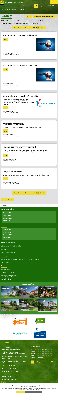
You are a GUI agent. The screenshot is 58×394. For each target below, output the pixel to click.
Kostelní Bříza (45, 288)
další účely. (34, 386)
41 (36, 27)
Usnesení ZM (7, 218)
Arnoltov (5, 301)
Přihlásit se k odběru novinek (45, 16)
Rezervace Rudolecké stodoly (9, 315)
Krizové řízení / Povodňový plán (11, 246)
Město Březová (11, 10)
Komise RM (6, 237)
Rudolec (24, 288)
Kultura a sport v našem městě (27, 21)
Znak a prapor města (7, 272)
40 (34, 27)
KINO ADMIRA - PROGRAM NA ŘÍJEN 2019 (20, 35)
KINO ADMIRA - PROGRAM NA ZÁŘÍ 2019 (20, 65)
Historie (3, 266)
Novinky (3, 206)
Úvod (2, 10)
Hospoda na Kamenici (12, 171)
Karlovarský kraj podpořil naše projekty (20, 96)
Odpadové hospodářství (23, 23)
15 (25, 27)
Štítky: (3, 21)
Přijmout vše (20, 392)
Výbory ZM (6, 221)
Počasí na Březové (51, 5)
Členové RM (7, 229)
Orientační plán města (8, 243)
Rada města (4, 226)
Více (5, 39)
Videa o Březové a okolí (8, 252)
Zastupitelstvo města (7, 209)
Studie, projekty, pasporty (9, 276)
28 (29, 27)
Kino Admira (11, 21)
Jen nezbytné (29, 392)
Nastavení (38, 392)
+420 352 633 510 (14, 352)
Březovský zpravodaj (7, 256)
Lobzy (23, 301)
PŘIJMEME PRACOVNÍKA (13, 124)
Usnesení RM (7, 235)
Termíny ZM (7, 215)
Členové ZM (7, 213)
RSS (29, 16)
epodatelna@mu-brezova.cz (17, 353)
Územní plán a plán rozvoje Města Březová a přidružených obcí (20, 259)
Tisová (42, 301)
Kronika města (5, 269)
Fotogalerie (4, 249)
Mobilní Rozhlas (6, 279)
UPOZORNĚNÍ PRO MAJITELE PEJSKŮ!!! (19, 147)
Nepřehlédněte (7, 23)
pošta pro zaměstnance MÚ (44, 362)
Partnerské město (6, 262)
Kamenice (6, 288)
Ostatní (35, 23)
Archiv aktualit (7, 200)
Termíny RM (7, 232)
